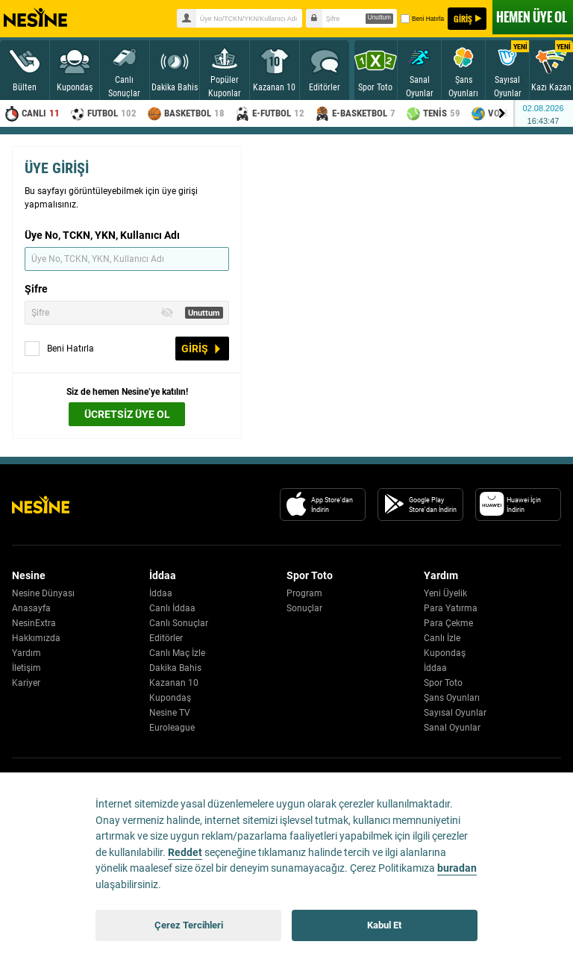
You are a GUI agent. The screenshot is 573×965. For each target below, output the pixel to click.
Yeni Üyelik (445, 593)
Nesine (35, 17)
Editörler (166, 638)
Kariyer (26, 683)
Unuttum (379, 17)
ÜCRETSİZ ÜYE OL (127, 414)
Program (304, 593)
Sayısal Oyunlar (455, 713)
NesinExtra (34, 623)
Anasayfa (31, 608)
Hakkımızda (36, 638)
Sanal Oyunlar (452, 727)
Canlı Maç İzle (177, 653)
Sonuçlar (304, 608)
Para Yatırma (451, 608)
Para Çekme (448, 623)
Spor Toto (443, 683)
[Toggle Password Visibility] (167, 313)
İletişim (26, 668)
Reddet (185, 852)
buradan (457, 868)
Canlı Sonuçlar (178, 623)
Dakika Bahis (175, 668)
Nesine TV (169, 713)
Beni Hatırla (421, 18)
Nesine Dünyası (43, 593)
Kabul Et (384, 925)
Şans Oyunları (452, 698)
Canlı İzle (442, 638)
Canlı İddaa (172, 608)
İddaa (160, 593)
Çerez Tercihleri (188, 925)
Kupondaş (170, 698)
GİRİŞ (463, 19)
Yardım (26, 653)
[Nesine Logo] (40, 504)
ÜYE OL (531, 16)
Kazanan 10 (173, 683)
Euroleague (172, 727)
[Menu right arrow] (502, 113)
